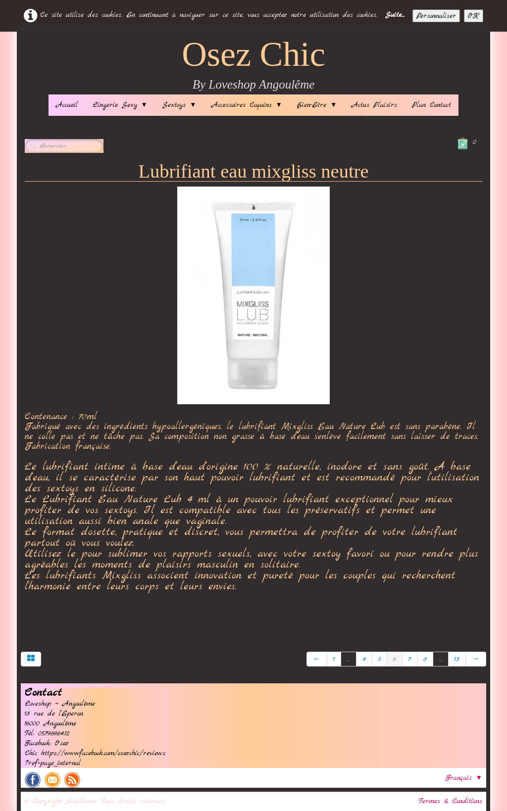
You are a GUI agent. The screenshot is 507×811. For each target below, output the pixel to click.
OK (473, 16)
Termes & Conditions (450, 801)
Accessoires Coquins (246, 105)
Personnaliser (436, 16)
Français (464, 778)
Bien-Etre (317, 105)
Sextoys (179, 105)
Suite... (395, 15)
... (348, 659)
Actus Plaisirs (374, 105)
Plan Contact (431, 105)
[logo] (253, 66)
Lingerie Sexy (120, 105)
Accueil (67, 105)
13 (457, 659)
